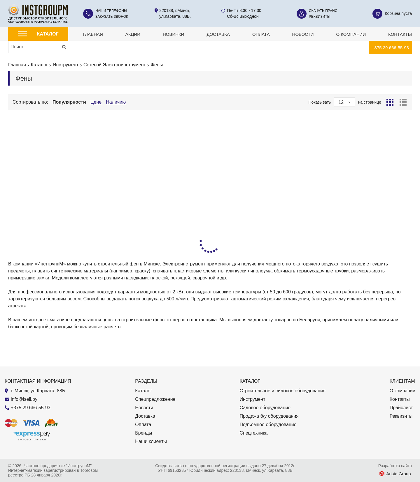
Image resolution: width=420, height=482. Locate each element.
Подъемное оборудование (267, 424)
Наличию (116, 102)
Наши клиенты (151, 441)
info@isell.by (24, 399)
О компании (351, 34)
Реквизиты (319, 17)
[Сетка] (390, 102)
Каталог (39, 64)
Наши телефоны (111, 11)
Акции (132, 34)
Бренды (143, 432)
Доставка (218, 34)
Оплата (261, 34)
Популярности (69, 102)
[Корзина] (392, 14)
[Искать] (64, 47)
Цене (96, 102)
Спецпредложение (155, 399)
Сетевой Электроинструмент (114, 64)
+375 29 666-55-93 (390, 47)
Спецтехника (253, 432)
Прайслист (401, 407)
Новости (303, 34)
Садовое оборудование (264, 407)
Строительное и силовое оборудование (282, 390)
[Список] (403, 102)
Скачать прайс (323, 11)
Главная (93, 34)
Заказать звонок (111, 17)
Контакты (400, 34)
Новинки (173, 34)
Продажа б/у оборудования (268, 416)
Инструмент (65, 64)
